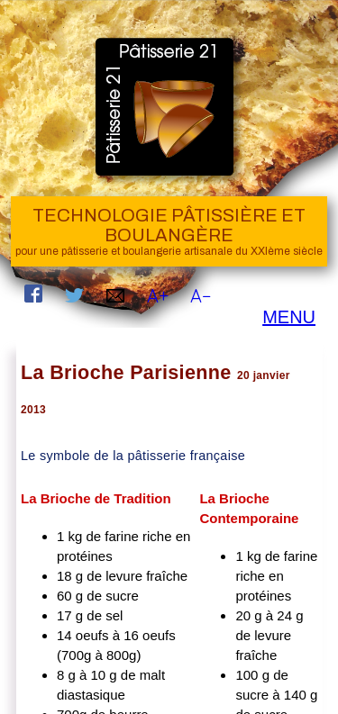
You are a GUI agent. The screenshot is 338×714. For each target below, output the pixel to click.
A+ (158, 296)
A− (200, 296)
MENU (288, 317)
